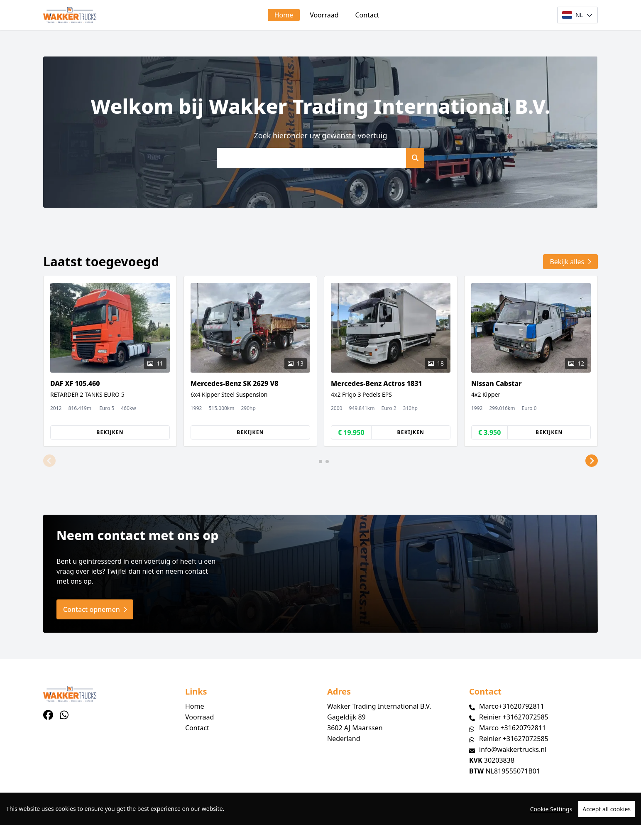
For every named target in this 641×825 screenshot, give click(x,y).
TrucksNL (94, 814)
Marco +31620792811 (512, 727)
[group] (110, 361)
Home (284, 15)
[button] (49, 460)
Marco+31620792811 (511, 706)
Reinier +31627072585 (513, 717)
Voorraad (324, 15)
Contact (367, 15)
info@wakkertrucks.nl (512, 749)
